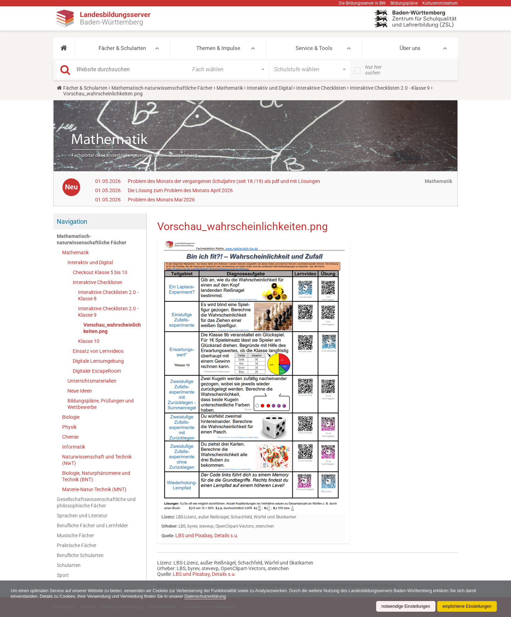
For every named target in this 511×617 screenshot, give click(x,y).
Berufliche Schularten (80, 555)
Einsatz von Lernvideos (98, 351)
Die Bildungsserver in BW (362, 3)
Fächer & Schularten (122, 48)
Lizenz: (168, 517)
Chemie (70, 437)
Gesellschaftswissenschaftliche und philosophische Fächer (96, 502)
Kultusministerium (440, 3)
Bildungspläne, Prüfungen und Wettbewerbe (100, 404)
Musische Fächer (75, 535)
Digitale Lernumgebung (98, 361)
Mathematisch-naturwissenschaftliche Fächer (162, 88)
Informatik (73, 447)
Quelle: (167, 535)
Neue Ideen (79, 391)
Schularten (69, 565)
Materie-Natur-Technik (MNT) (94, 489)
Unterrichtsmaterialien (91, 381)
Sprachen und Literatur (82, 515)
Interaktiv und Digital (269, 88)
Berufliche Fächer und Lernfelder (92, 525)
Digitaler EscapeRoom (97, 371)
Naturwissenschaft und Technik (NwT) (97, 460)
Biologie (70, 417)
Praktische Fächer (77, 545)
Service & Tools (314, 48)
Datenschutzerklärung (205, 596)
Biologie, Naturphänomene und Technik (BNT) (96, 476)
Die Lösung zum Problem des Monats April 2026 (180, 190)
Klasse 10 (88, 341)
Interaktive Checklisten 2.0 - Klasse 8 (108, 295)
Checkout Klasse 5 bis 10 (100, 272)
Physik (69, 427)
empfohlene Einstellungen (467, 606)
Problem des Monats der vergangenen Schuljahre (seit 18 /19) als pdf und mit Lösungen (224, 181)
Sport (63, 575)
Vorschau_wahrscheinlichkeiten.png (112, 328)
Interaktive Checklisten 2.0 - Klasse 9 (390, 88)
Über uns (410, 48)
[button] (63, 48)
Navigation (72, 221)
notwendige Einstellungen (405, 606)
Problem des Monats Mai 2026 (161, 199)
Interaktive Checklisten (321, 88)
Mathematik (229, 88)
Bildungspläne (404, 3)
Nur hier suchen (373, 70)
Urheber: (169, 526)
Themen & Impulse (218, 48)
